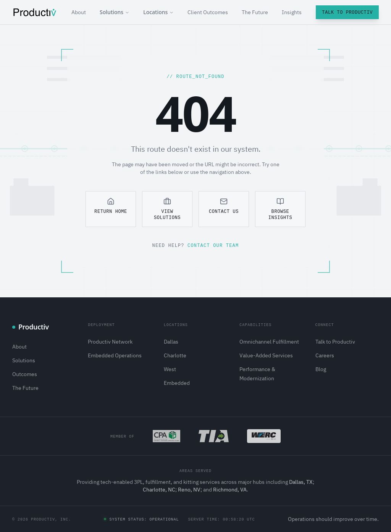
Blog (320, 369)
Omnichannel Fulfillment (269, 341)
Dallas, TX (301, 481)
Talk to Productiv (347, 12)
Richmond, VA (230, 489)
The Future (255, 12)
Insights (292, 12)
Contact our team (213, 245)
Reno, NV (189, 489)
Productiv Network (110, 341)
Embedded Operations (115, 355)
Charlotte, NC (159, 489)
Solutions (114, 12)
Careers (324, 355)
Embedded (177, 383)
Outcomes (24, 374)
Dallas (171, 341)
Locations (158, 12)
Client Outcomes (207, 12)
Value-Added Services (266, 355)
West (170, 369)
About (78, 12)
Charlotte (175, 355)
